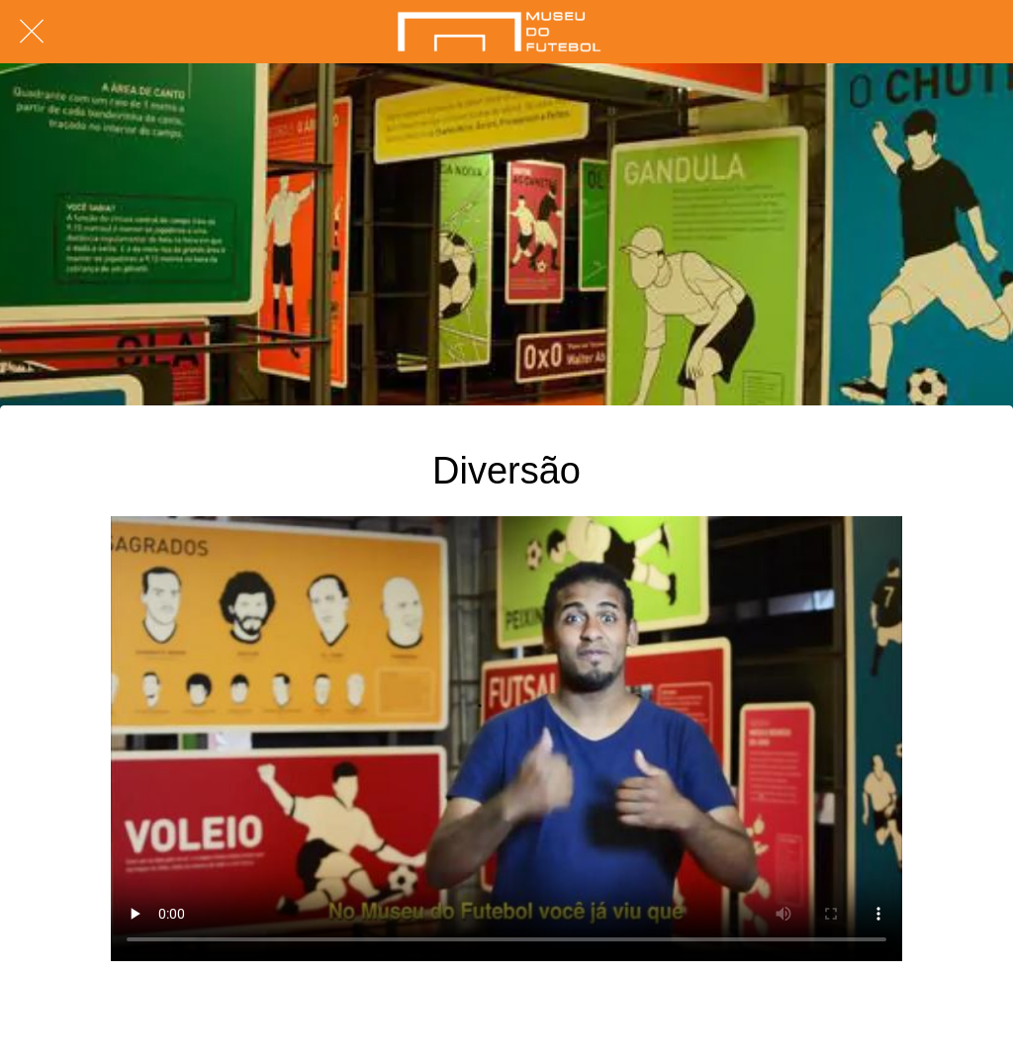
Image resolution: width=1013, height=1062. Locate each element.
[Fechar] (32, 32)
